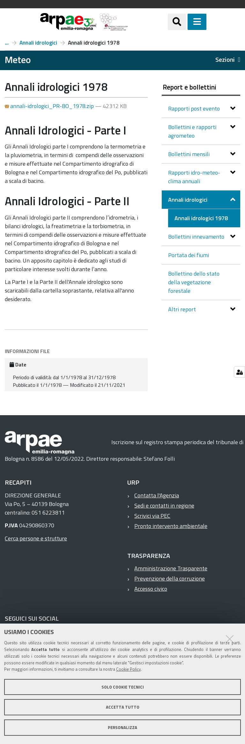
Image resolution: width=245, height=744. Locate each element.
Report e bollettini (7, 43)
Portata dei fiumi (188, 255)
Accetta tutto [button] (122, 707)
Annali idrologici (38, 43)
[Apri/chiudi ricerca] (177, 22)
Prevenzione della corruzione (169, 578)
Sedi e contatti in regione (164, 505)
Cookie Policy (128, 669)
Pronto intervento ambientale (170, 526)
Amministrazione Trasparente (170, 568)
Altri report (182, 309)
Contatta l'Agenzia (156, 495)
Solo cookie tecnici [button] (122, 687)
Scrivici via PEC (152, 515)
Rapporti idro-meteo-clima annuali (194, 176)
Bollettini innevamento (197, 236)
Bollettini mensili (189, 154)
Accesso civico (150, 588)
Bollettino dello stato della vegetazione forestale (193, 282)
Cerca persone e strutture (36, 538)
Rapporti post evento (194, 108)
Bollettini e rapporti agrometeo (192, 131)
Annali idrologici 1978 (201, 218)
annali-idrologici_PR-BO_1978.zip (50, 106)
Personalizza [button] (122, 727)
